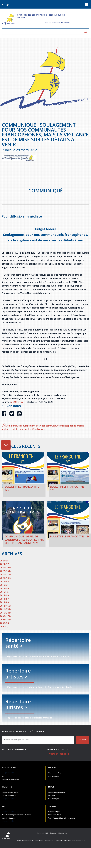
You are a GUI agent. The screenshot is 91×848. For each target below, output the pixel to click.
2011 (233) (5, 609)
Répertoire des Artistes (10, 779)
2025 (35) (4, 560)
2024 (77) (4, 564)
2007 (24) (4, 623)
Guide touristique (54, 815)
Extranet (53, 833)
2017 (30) (4, 588)
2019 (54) (4, 581)
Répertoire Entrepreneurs (57, 773)
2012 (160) (5, 605)
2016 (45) (4, 591)
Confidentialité (42, 833)
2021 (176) (5, 574)
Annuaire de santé (8, 818)
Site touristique (54, 811)
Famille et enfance (9, 795)
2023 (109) (5, 567)
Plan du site (63, 833)
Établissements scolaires (11, 792)
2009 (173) (5, 616)
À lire (4, 776)
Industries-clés (53, 776)
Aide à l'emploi (53, 799)
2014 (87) (4, 598)
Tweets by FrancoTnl (58, 753)
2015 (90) (4, 595)
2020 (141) (5, 577)
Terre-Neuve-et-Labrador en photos (61, 818)
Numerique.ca (80, 841)
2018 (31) (4, 584)
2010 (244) (5, 612)
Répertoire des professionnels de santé (16, 815)
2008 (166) (5, 619)
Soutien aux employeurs (57, 792)
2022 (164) (5, 571)
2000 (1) (4, 626)
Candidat (51, 795)
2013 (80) (4, 602)
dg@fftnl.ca (17, 401)
